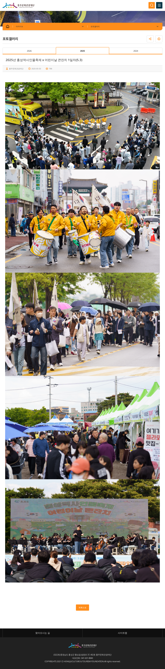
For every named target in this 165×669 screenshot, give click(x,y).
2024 (135, 50)
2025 (82, 50)
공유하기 (150, 38)
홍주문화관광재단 (18, 5)
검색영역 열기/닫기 (151, 5)
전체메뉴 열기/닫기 (159, 5)
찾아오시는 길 (42, 632)
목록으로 (82, 607)
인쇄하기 (158, 38)
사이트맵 (122, 632)
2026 (29, 50)
